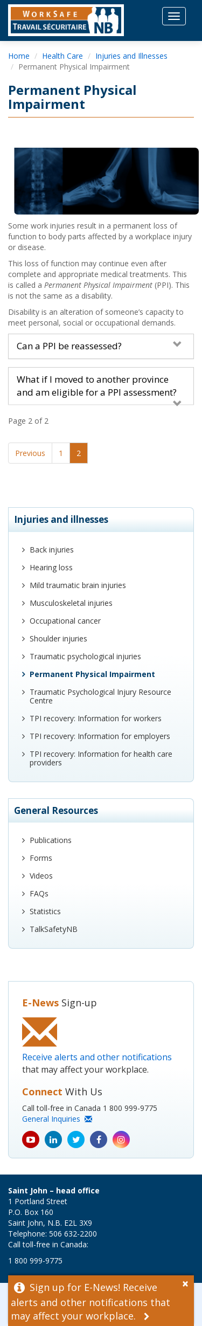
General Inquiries (57, 1119)
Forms (41, 858)
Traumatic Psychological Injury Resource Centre (100, 696)
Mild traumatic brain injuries (78, 585)
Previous (30, 453)
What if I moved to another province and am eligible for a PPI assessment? (99, 386)
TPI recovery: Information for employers (100, 736)
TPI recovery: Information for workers (96, 718)
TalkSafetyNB (54, 929)
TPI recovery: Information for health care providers (101, 758)
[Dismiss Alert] (188, 1282)
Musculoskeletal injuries (71, 603)
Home (19, 56)
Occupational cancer (65, 621)
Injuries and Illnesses (131, 56)
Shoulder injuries (58, 638)
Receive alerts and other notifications (97, 1057)
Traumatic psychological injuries (85, 656)
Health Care (62, 56)
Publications (51, 840)
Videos (41, 876)
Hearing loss (51, 567)
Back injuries (52, 549)
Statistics (45, 911)
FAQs (39, 893)
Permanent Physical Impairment (92, 674)
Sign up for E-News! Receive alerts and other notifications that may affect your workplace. (90, 1302)
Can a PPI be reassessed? (99, 346)
